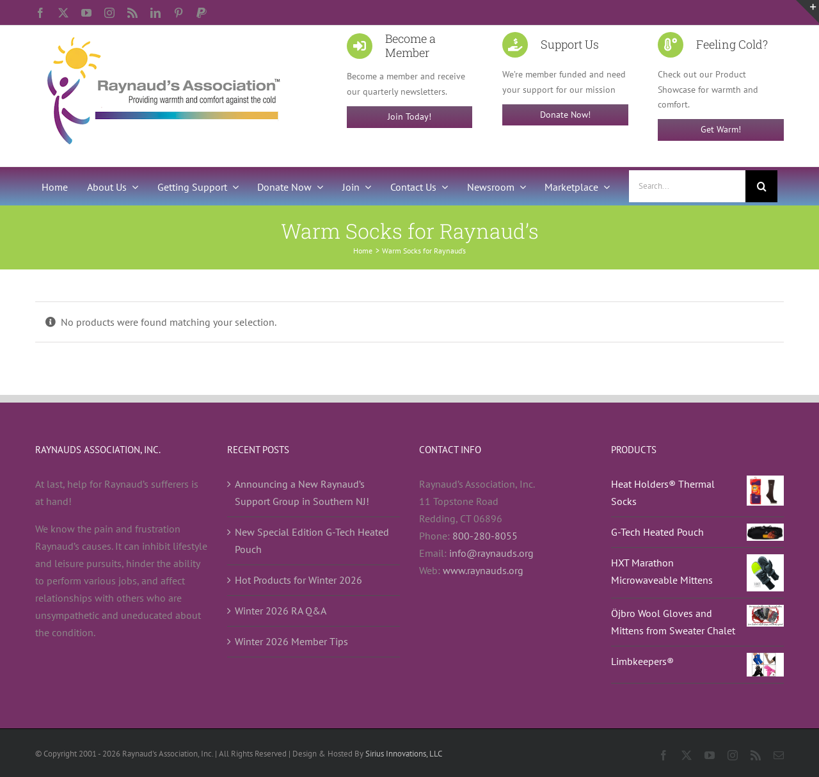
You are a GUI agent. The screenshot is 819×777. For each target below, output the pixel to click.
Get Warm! (721, 129)
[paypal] (201, 13)
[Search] (761, 186)
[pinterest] (178, 13)
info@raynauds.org (491, 553)
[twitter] (63, 13)
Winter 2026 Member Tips (291, 641)
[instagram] (109, 13)
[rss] (132, 13)
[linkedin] (155, 13)
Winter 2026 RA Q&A (280, 610)
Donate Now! (565, 114)
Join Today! (409, 116)
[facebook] (40, 13)
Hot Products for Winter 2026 (298, 579)
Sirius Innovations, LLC (403, 753)
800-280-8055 (485, 535)
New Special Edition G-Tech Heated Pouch (312, 540)
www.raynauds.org (483, 570)
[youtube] (86, 13)
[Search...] (687, 186)
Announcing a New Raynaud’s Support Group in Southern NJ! (302, 492)
